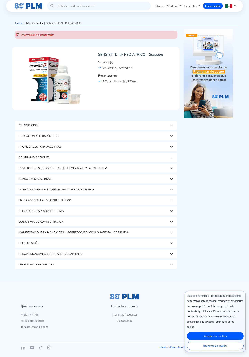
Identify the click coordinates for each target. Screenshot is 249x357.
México (164, 347)
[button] (230, 6)
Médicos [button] (173, 6)
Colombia (176, 347)
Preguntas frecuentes (124, 314)
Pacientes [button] (191, 6)
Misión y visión (30, 314)
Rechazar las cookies (215, 345)
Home (160, 6)
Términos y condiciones (34, 326)
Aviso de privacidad (32, 320)
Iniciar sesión (213, 5)
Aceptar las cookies (215, 336)
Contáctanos (124, 320)
